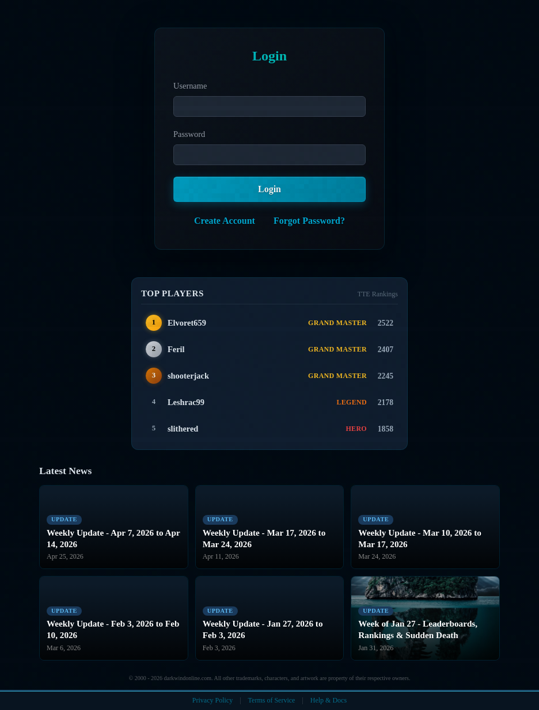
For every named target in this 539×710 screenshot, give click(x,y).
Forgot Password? (309, 221)
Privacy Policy (212, 700)
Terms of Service (271, 700)
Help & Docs (328, 700)
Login (269, 189)
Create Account (224, 221)
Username (190, 85)
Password (189, 134)
